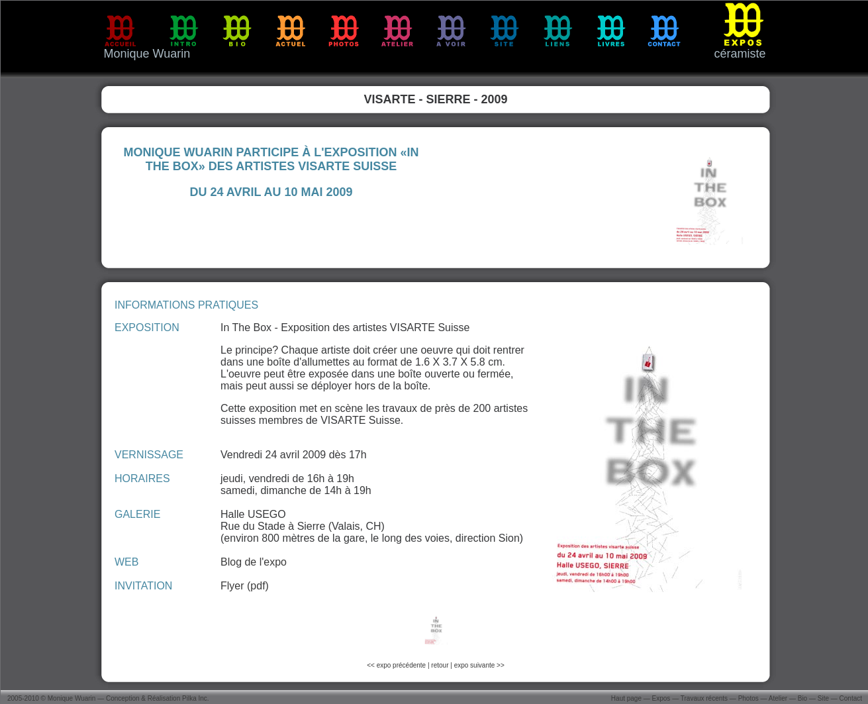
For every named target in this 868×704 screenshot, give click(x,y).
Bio (802, 698)
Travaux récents (704, 698)
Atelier (778, 698)
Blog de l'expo (253, 562)
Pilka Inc (194, 698)
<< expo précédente (397, 665)
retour (439, 665)
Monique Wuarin (72, 698)
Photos (748, 698)
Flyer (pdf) (244, 585)
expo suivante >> (479, 665)
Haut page (626, 698)
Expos (661, 698)
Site (823, 698)
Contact (851, 698)
